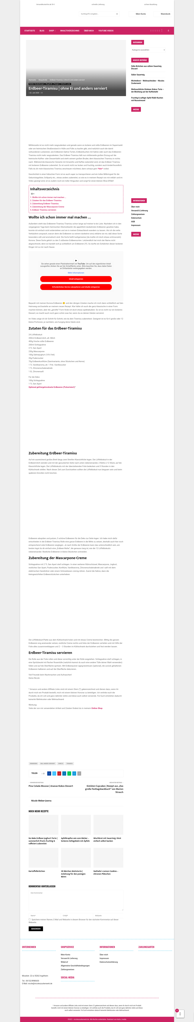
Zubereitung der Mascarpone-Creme (48, 207)
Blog (42, 31)
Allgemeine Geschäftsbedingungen (75, 966)
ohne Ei (60, 763)
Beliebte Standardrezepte (36, 84)
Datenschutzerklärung (109, 962)
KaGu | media (121, 1019)
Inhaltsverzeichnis (69, 31)
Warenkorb (162, 13)
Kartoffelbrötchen (37, 871)
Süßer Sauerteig (138, 75)
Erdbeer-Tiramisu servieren (44, 210)
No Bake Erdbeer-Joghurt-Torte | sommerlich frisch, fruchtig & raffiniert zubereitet (43, 841)
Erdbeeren (33, 763)
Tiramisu (69, 763)
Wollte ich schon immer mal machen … (49, 197)
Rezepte (56, 84)
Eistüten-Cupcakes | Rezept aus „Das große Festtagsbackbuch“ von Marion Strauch (104, 789)
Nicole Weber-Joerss (41, 800)
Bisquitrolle (49, 84)
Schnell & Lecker (65, 84)
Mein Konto (138, 13)
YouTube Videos (106, 31)
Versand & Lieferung (139, 211)
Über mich (89, 31)
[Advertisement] (76, 122)
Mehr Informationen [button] (76, 273)
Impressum (136, 225)
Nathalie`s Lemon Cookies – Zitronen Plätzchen (106, 872)
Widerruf (64, 962)
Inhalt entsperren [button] (76, 279)
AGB (133, 222)
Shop (51, 31)
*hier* (100, 169)
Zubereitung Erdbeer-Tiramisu (45, 203)
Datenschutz (136, 218)
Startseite (29, 31)
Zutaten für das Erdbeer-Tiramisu (46, 200)
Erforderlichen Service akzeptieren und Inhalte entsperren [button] (76, 287)
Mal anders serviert (48, 763)
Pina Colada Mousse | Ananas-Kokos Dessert (51, 786)
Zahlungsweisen (138, 214)
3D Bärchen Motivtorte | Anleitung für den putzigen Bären (73, 874)
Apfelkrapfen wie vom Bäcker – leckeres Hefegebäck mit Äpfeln (75, 840)
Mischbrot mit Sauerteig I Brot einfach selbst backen (107, 840)
